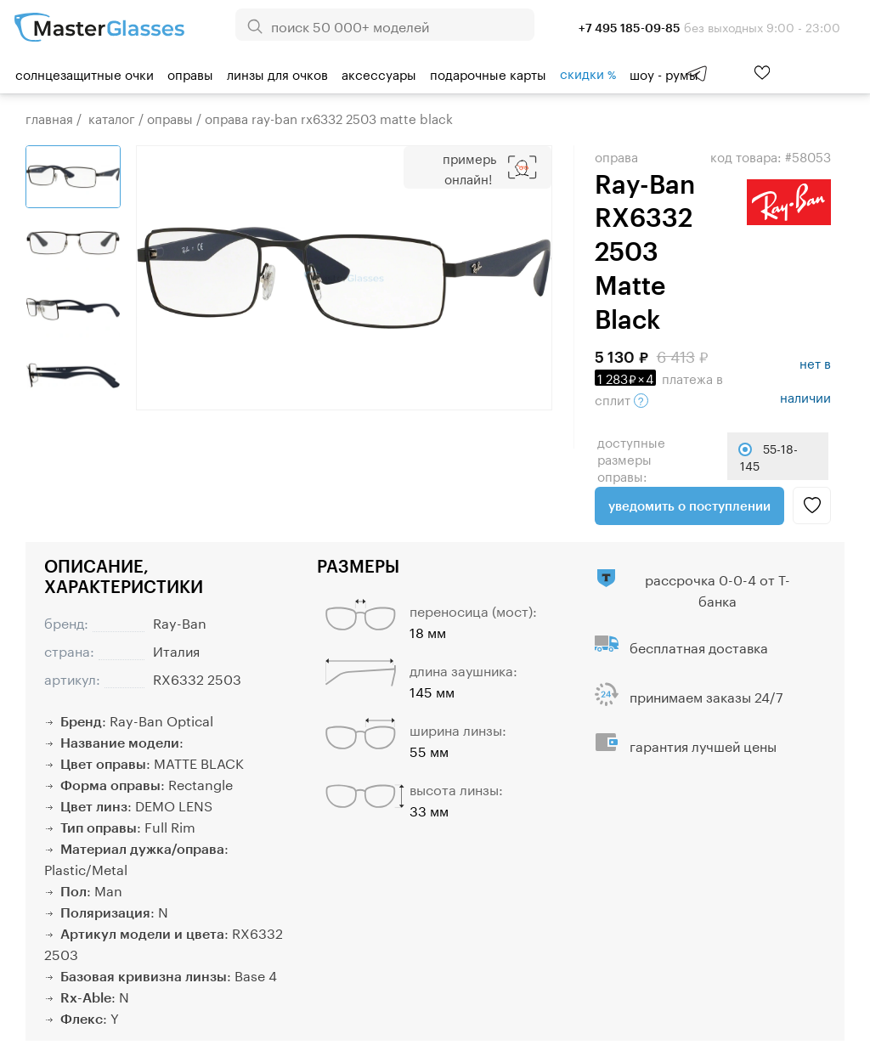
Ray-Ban (179, 621)
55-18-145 (769, 456)
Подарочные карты (488, 73)
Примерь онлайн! (469, 167)
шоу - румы (664, 73)
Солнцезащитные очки (84, 73)
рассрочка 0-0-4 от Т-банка (717, 589)
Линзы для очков (277, 73)
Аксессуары (379, 73)
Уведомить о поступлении (689, 505)
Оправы (190, 73)
